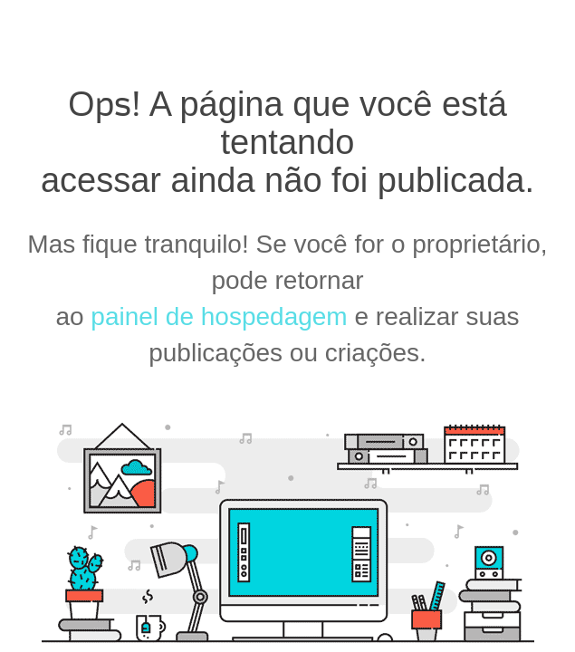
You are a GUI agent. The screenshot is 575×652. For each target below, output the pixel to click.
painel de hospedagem (219, 316)
